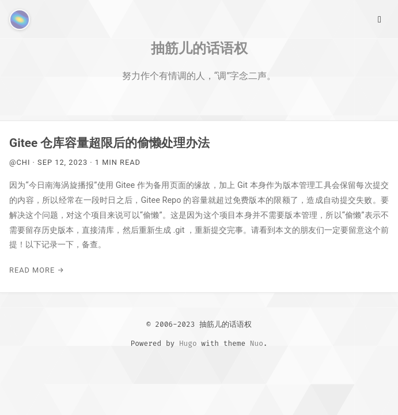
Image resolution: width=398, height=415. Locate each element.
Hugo (188, 343)
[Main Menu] (379, 18)
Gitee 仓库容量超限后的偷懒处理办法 (109, 143)
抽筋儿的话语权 (199, 47)
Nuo (256, 343)
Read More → (37, 270)
